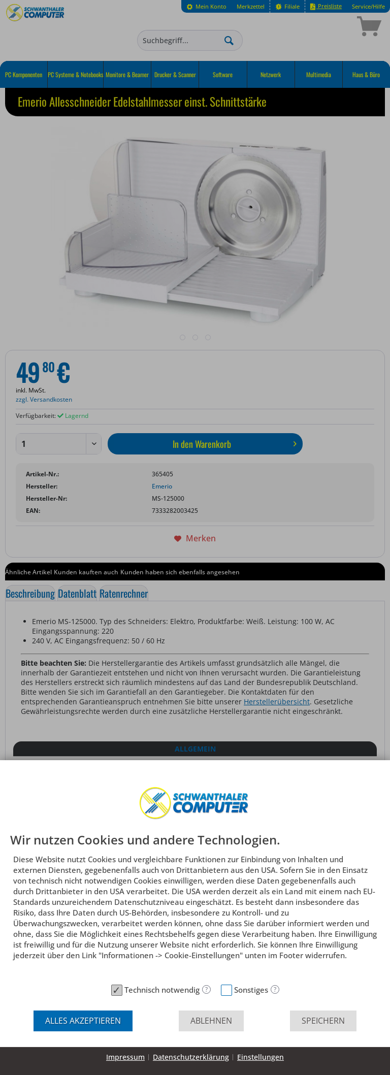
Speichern (323, 1020)
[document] (195, 906)
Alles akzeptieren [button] (83, 1020)
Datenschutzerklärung (191, 1057)
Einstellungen (260, 1057)
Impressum (125, 1057)
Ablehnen (211, 1020)
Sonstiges (251, 990)
